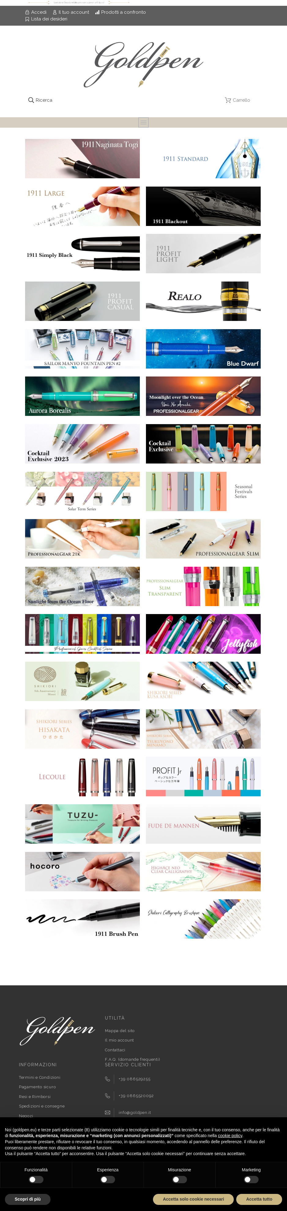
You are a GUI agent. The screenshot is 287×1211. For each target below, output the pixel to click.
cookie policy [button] (230, 1135)
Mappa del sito (120, 1030)
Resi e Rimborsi (35, 1096)
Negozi (26, 1116)
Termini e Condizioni (40, 1077)
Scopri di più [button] (28, 1199)
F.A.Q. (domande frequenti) (132, 1059)
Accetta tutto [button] (259, 1199)
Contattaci (115, 1050)
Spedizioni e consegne (42, 1106)
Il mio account (119, 1040)
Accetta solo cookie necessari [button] (193, 1199)
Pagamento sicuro (37, 1087)
